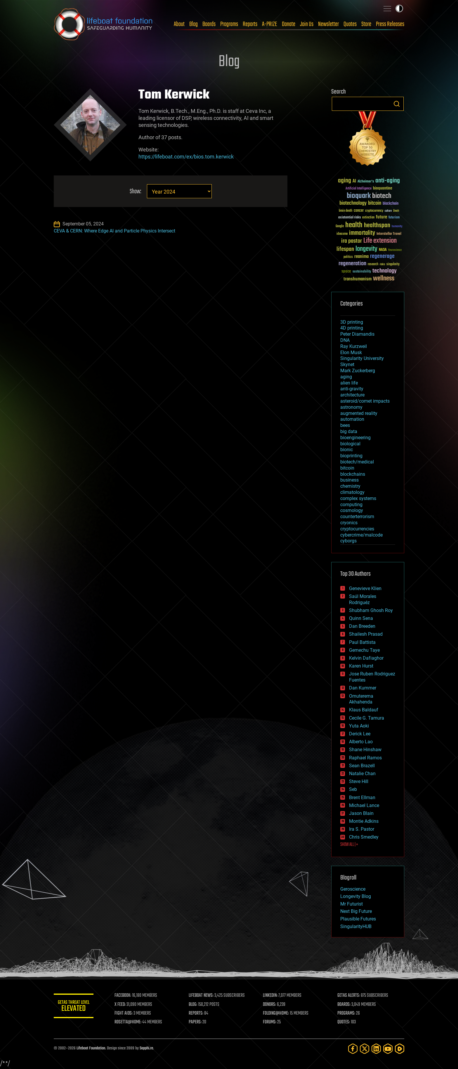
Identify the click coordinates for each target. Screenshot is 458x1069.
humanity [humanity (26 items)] (397, 226)
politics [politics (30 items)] (348, 257)
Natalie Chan (362, 773)
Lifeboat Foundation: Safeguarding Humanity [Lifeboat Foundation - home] (103, 24)
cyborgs (348, 541)
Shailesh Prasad (366, 634)
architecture (352, 395)
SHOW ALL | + (349, 845)
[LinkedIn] (376, 1049)
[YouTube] (388, 1049)
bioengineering (355, 437)
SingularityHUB (356, 926)
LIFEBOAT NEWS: (202, 995)
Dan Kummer (362, 688)
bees (345, 425)
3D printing (351, 322)
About (179, 24)
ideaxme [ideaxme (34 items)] (342, 234)
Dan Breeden (362, 626)
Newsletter (328, 24)
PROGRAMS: (346, 1013)
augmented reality (358, 413)
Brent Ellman (362, 797)
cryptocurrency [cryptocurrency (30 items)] (374, 211)
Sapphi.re (146, 1048)
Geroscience (352, 889)
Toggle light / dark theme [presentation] (399, 8)
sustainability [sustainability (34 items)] (362, 272)
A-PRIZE (269, 24)
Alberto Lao (361, 741)
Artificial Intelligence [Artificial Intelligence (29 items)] (359, 189)
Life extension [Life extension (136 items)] (380, 241)
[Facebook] (353, 1049)
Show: (135, 191)
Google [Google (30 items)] (340, 226)
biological (350, 443)
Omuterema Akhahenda (361, 699)
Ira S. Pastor (361, 829)
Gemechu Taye (364, 650)
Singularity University (362, 358)
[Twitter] (364, 1049)
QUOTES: (344, 1022)
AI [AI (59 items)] (354, 181)
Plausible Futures (358, 919)
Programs (229, 24)
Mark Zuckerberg (357, 370)
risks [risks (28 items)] (382, 264)
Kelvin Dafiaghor (366, 658)
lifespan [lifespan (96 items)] (345, 249)
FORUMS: (270, 1022)
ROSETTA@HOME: (129, 1022)
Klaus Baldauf (363, 710)
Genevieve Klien (365, 588)
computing (351, 504)
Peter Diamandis (357, 334)
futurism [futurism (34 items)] (394, 218)
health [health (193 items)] (353, 225)
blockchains (352, 474)
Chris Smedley (364, 837)
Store (366, 24)
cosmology (351, 510)
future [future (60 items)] (381, 217)
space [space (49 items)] (346, 271)
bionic (346, 449)
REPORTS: (197, 1013)
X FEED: (121, 1004)
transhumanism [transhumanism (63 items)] (358, 279)
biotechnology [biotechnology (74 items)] (353, 203)
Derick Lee (359, 734)
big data (348, 431)
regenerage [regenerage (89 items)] (382, 256)
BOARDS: (344, 1004)
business (349, 480)
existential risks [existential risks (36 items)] (349, 217)
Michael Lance (364, 805)
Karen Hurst (361, 666)
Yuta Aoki (359, 726)
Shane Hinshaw (365, 749)
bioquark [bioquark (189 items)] (359, 196)
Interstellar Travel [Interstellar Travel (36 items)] (389, 234)
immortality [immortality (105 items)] (362, 233)
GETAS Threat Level (74, 1007)
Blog (193, 24)
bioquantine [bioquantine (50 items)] (382, 188)
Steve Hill (358, 781)
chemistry (350, 486)
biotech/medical (357, 462)
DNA (345, 340)
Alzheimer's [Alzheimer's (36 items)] (366, 182)
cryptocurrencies (357, 529)
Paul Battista (362, 642)
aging (346, 377)
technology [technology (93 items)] (384, 271)
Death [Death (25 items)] (396, 211)
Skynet (347, 364)
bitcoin (347, 468)
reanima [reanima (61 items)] (361, 256)
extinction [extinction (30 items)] (368, 218)
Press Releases (390, 24)
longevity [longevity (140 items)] (366, 249)
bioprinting (351, 455)
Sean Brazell (362, 765)
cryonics (349, 522)
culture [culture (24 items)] (388, 211)
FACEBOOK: (124, 995)
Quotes (350, 24)
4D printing (351, 328)
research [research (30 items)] (373, 264)
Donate (288, 24)
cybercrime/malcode (361, 535)
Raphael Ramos (365, 758)
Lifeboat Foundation (91, 1048)
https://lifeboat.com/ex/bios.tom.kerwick (186, 157)
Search (397, 104)
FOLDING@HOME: (277, 1013)
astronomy (351, 407)
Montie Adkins (364, 821)
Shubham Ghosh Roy (371, 610)
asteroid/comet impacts (365, 401)
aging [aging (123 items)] (344, 181)
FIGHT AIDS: (125, 1013)
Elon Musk (351, 352)
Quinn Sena (361, 618)
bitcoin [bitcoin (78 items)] (374, 203)
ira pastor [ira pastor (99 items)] (351, 241)
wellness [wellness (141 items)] (383, 278)
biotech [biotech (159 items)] (381, 196)
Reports (250, 24)
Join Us (306, 24)
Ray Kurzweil (353, 346)
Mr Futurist (351, 904)
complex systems (358, 498)
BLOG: (194, 1004)
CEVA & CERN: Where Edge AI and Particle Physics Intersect (114, 231)
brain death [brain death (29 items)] (345, 211)
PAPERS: (196, 1022)
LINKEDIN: (271, 995)
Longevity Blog (355, 896)
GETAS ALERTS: (349, 995)
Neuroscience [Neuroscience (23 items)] (395, 250)
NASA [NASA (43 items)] (383, 250)
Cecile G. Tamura (366, 718)
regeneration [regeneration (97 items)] (352, 263)
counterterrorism (357, 516)
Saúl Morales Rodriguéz (362, 599)
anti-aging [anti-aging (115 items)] (387, 181)
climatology (352, 492)
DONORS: (270, 1004)
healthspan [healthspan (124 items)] (377, 225)
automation (352, 419)
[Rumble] (399, 1049)
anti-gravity (351, 389)
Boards (209, 24)
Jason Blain (361, 813)
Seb (353, 789)
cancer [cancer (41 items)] (359, 210)
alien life (349, 383)
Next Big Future (356, 911)
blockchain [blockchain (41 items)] (390, 203)
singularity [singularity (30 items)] (393, 264)
